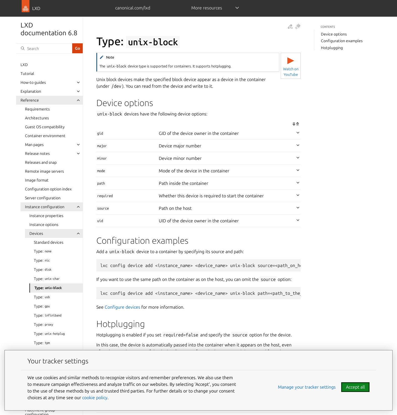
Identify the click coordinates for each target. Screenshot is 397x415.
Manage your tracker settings (307, 386)
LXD (24, 64)
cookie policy (94, 397)
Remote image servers (44, 171)
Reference (30, 100)
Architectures (37, 118)
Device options (334, 34)
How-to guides (33, 82)
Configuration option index (48, 189)
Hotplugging (332, 48)
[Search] (44, 48)
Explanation (31, 91)
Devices (36, 233)
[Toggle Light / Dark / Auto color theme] (298, 27)
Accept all (355, 386)
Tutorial (27, 73)
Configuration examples (342, 41)
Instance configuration (44, 207)
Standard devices (48, 242)
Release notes (37, 153)
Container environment (45, 136)
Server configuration (43, 198)
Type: (43, 251)
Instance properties (46, 215)
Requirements (37, 109)
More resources (206, 7)
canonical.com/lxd (132, 7)
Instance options (43, 224)
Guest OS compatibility (45, 127)
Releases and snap (41, 162)
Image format (37, 180)
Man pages (34, 144)
